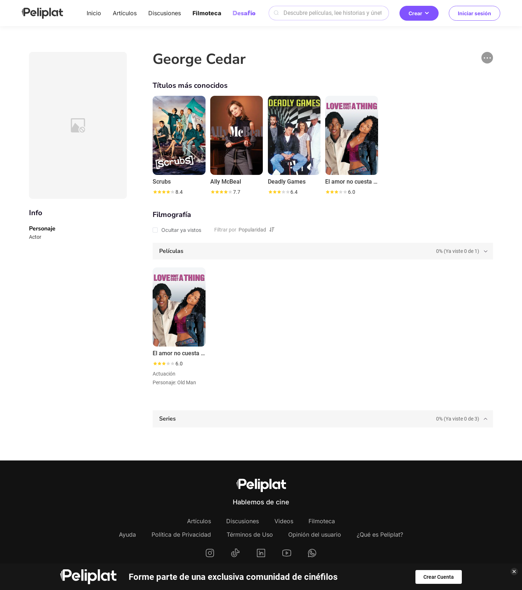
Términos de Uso (250, 534)
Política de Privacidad (181, 534)
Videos (283, 521)
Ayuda (127, 534)
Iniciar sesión (474, 13)
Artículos (125, 13)
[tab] (323, 251)
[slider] (163, 192)
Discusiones (164, 13)
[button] (487, 57)
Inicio (94, 13)
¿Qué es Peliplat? (380, 534)
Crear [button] (419, 13)
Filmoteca (206, 13)
